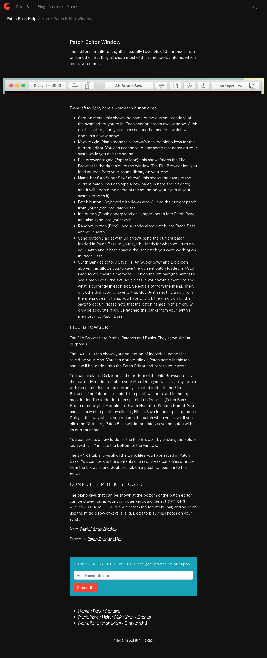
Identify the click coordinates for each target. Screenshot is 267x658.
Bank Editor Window (98, 528)
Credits (144, 616)
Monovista (111, 622)
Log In (256, 6)
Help (106, 616)
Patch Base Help (22, 18)
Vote (129, 616)
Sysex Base (88, 622)
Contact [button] (54, 6)
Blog (41, 6)
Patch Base (25, 6)
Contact (112, 610)
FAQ (118, 616)
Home (83, 610)
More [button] (71, 6)
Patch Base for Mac (105, 538)
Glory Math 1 (136, 622)
